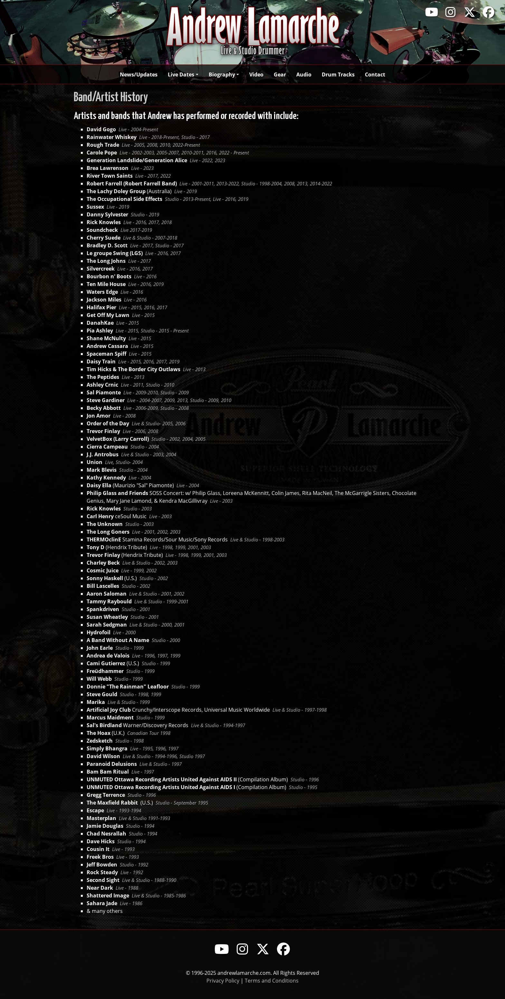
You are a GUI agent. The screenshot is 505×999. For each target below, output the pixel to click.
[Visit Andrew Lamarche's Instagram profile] (451, 12)
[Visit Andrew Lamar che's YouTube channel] (221, 949)
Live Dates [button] (181, 74)
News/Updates (138, 74)
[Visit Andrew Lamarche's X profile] (470, 12)
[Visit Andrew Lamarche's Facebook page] (489, 12)
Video (256, 74)
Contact (375, 74)
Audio (303, 74)
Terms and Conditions (272, 980)
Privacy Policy (222, 980)
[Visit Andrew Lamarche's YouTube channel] (432, 12)
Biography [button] (222, 74)
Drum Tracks (338, 74)
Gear (280, 74)
